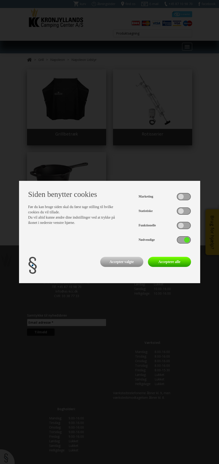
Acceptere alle (169, 262)
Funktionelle (147, 225)
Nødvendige (147, 239)
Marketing (146, 196)
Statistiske (145, 211)
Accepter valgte (122, 262)
